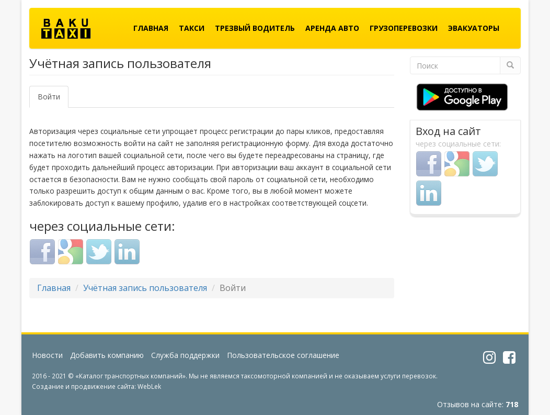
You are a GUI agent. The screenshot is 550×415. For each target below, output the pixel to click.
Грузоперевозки (404, 28)
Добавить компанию (107, 355)
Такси (191, 28)
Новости (47, 355)
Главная (150, 28)
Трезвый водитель (255, 28)
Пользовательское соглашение (283, 355)
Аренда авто (332, 28)
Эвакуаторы (473, 28)
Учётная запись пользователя (145, 288)
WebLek (149, 386)
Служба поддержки (185, 355)
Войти (53, 100)
